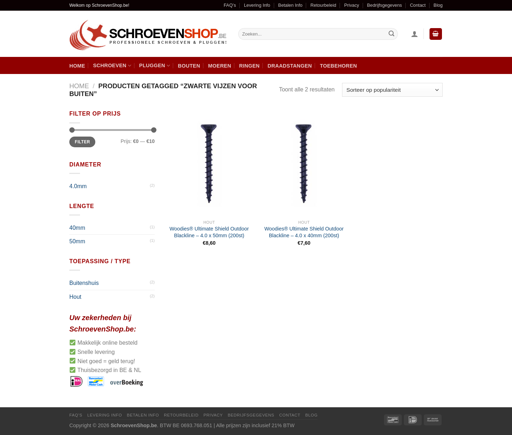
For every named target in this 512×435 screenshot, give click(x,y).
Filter (82, 141)
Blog (438, 5)
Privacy (351, 5)
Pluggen (154, 65)
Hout (75, 297)
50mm (77, 241)
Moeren (219, 66)
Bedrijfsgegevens (384, 5)
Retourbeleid (323, 5)
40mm (77, 228)
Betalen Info (290, 5)
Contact (418, 5)
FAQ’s (230, 5)
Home (77, 66)
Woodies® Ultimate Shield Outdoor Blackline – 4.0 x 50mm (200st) (209, 232)
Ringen (249, 66)
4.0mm (78, 186)
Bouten (189, 66)
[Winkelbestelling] (392, 90)
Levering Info (257, 5)
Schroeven (112, 65)
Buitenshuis (84, 283)
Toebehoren (338, 66)
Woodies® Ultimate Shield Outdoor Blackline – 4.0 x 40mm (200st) (303, 232)
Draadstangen (290, 66)
